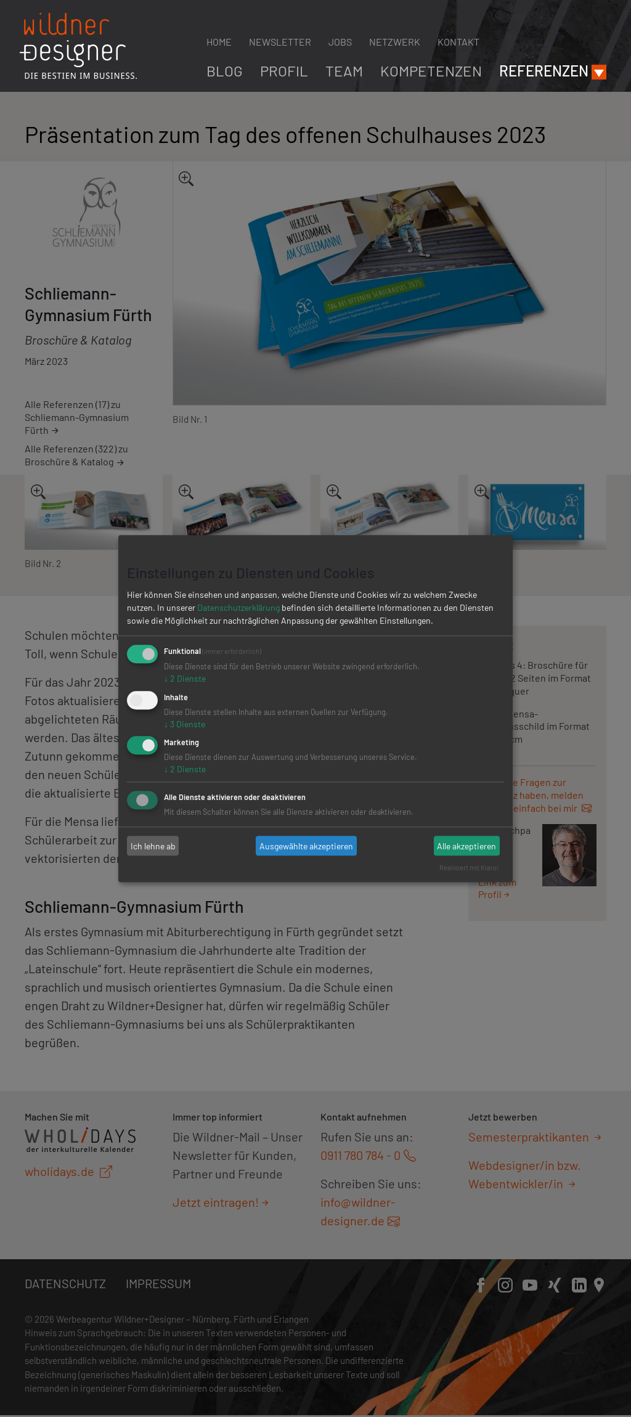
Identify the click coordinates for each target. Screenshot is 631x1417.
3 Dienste (184, 724)
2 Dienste (185, 678)
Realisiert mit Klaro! (469, 868)
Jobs (340, 41)
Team (344, 71)
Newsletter (280, 41)
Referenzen (543, 71)
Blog (224, 71)
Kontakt (458, 41)
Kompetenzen (431, 71)
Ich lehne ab (153, 846)
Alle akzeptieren (466, 846)
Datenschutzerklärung (238, 607)
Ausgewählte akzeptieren (306, 846)
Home (219, 41)
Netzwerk (394, 41)
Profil (284, 71)
